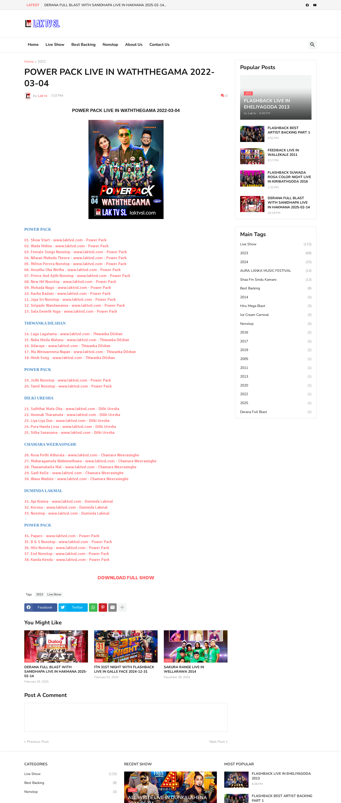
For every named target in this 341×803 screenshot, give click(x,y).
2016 (276, 332)
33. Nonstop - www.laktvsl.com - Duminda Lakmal (67, 513)
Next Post (217, 741)
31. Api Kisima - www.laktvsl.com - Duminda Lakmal (68, 501)
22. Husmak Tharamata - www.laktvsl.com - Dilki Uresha (72, 414)
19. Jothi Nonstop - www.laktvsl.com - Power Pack (67, 380)
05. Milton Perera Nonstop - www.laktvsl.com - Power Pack (75, 263)
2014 (276, 297)
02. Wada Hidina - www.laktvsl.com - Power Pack (66, 246)
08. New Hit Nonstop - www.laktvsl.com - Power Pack (70, 281)
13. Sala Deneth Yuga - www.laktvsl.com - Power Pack (70, 311)
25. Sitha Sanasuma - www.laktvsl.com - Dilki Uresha (69, 432)
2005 (276, 359)
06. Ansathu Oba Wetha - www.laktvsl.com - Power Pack (72, 269)
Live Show (55, 44)
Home (33, 44)
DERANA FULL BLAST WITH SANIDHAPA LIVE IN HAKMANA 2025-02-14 (55, 671)
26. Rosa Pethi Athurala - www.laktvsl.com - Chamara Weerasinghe (81, 455)
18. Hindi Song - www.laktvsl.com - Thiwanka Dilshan (69, 357)
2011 (276, 367)
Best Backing (83, 44)
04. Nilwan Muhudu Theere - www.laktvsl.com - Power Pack (75, 257)
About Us (133, 44)
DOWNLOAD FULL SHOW (126, 577)
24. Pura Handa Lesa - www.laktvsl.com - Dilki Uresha (70, 426)
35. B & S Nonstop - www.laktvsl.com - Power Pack (68, 541)
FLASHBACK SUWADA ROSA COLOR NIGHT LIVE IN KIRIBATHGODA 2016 (289, 177)
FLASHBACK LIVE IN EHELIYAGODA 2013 (281, 776)
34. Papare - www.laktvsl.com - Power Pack (61, 535)
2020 (276, 385)
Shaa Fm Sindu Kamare (276, 279)
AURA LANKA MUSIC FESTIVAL (276, 270)
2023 (276, 253)
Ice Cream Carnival (276, 314)
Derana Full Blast (276, 412)
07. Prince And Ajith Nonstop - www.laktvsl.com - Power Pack (77, 275)
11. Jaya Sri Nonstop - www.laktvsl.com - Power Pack (70, 299)
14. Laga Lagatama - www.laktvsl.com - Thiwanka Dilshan (73, 334)
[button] (312, 45)
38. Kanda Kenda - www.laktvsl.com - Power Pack (67, 559)
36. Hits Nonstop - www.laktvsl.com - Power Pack (66, 547)
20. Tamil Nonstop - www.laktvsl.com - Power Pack (68, 386)
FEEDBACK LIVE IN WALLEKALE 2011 (283, 152)
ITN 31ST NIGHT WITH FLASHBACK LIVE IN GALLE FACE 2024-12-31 (124, 669)
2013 (276, 376)
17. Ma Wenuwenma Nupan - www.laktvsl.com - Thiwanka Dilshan (80, 351)
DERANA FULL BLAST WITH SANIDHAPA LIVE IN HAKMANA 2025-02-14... (105, 5)
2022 (42, 62)
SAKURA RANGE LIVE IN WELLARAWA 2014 (184, 669)
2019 (276, 350)
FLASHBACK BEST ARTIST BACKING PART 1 (289, 130)
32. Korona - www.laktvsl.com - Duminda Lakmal (66, 507)
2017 (276, 341)
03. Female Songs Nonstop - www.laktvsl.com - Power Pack (75, 251)
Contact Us (159, 44)
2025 (276, 403)
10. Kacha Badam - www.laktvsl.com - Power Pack (67, 293)
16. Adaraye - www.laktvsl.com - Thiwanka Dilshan (67, 345)
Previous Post (38, 741)
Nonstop (110, 44)
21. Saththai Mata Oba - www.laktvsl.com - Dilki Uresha (71, 408)
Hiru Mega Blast (276, 306)
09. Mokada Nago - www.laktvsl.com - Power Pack (67, 287)
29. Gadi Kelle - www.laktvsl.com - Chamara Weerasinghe (74, 473)
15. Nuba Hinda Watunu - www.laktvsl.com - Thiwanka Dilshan (76, 339)
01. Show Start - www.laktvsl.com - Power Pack (65, 240)
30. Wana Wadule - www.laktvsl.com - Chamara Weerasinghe (76, 478)
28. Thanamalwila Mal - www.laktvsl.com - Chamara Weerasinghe (80, 467)
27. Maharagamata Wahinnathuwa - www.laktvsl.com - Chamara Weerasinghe (90, 461)
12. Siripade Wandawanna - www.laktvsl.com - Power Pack (74, 305)
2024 (276, 262)
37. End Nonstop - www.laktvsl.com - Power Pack (66, 553)
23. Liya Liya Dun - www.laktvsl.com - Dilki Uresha (67, 420)
